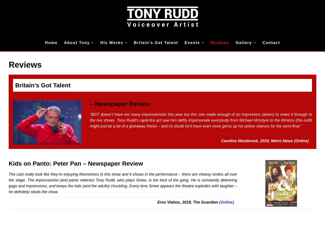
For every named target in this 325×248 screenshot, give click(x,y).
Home (51, 43)
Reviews (219, 43)
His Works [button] (113, 43)
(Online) (302, 141)
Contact (271, 43)
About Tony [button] (79, 43)
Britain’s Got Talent (156, 43)
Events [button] (194, 43)
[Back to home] (162, 17)
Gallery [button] (246, 43)
